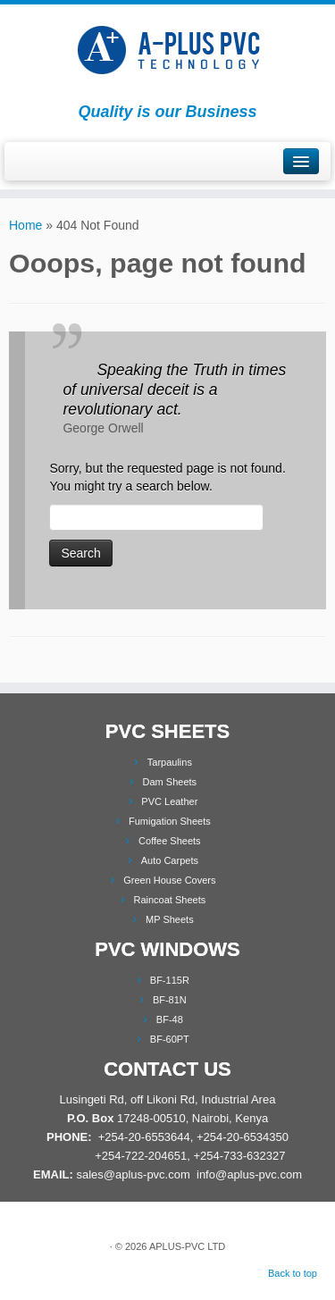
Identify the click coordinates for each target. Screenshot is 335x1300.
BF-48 (169, 1019)
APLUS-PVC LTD (187, 1246)
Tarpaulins (169, 762)
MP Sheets (170, 919)
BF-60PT (169, 1039)
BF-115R (169, 980)
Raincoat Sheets (169, 899)
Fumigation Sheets (170, 821)
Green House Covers (169, 880)
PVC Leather (169, 801)
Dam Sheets (170, 781)
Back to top (292, 1273)
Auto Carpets (169, 860)
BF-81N (170, 999)
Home (25, 225)
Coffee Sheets (169, 840)
